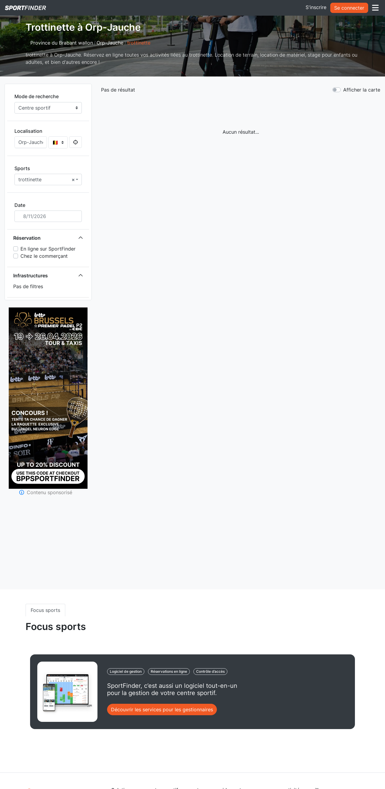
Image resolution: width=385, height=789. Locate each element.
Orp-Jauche (110, 43)
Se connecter (349, 8)
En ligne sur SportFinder (47, 249)
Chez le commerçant (44, 256)
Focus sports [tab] (45, 610)
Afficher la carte (361, 90)
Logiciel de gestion (126, 671)
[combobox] (48, 179)
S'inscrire (316, 7)
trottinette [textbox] (46, 179)
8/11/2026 (34, 216)
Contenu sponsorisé (45, 492)
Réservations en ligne (169, 671)
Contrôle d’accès (210, 671)
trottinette (138, 43)
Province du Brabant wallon (61, 43)
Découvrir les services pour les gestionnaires (162, 709)
